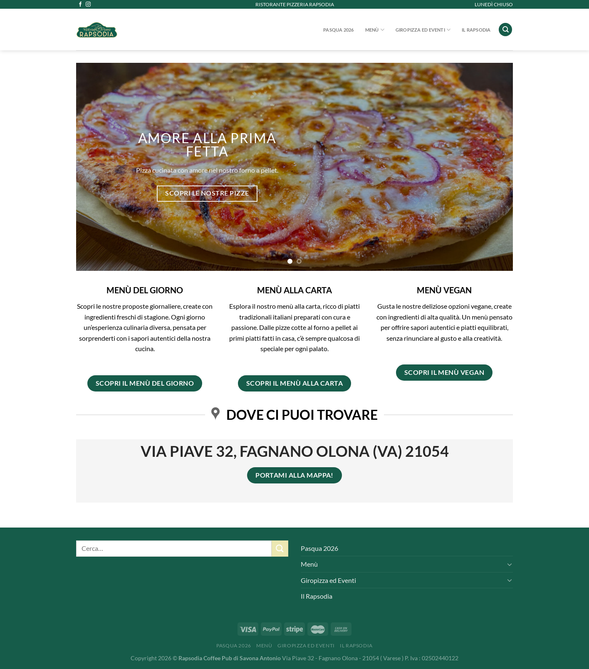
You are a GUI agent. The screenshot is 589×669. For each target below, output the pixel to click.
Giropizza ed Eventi (423, 30)
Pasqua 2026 (338, 29)
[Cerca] (505, 30)
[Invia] (280, 548)
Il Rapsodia (476, 29)
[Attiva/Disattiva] (509, 564)
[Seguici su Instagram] (88, 4)
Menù (374, 30)
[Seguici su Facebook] (80, 4)
